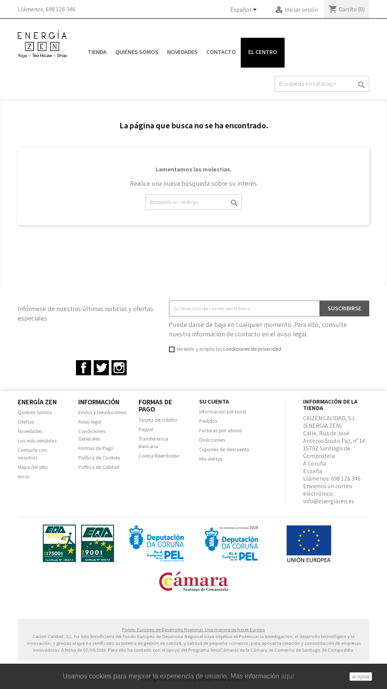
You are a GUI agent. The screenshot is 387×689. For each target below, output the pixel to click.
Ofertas (26, 421)
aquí (287, 676)
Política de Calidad (98, 467)
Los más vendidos (37, 440)
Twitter (101, 367)
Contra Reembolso (159, 455)
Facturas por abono (220, 430)
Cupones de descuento (224, 449)
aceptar (361, 677)
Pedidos (208, 421)
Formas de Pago (95, 448)
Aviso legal (89, 421)
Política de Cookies (99, 457)
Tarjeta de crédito (158, 419)
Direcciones (212, 439)
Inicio (23, 476)
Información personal (222, 411)
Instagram (119, 367)
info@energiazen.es (328, 501)
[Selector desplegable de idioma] (244, 10)
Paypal (146, 429)
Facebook (83, 367)
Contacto (221, 52)
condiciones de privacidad (252, 348)
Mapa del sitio (33, 467)
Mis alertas (210, 458)
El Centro (262, 52)
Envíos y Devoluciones (102, 412)
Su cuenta (214, 401)
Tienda (97, 52)
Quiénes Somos (136, 52)
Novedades (182, 52)
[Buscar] (322, 84)
